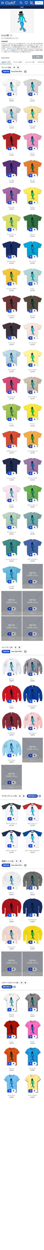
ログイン (39, 3)
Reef (22, 7)
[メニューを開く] (2, 3)
